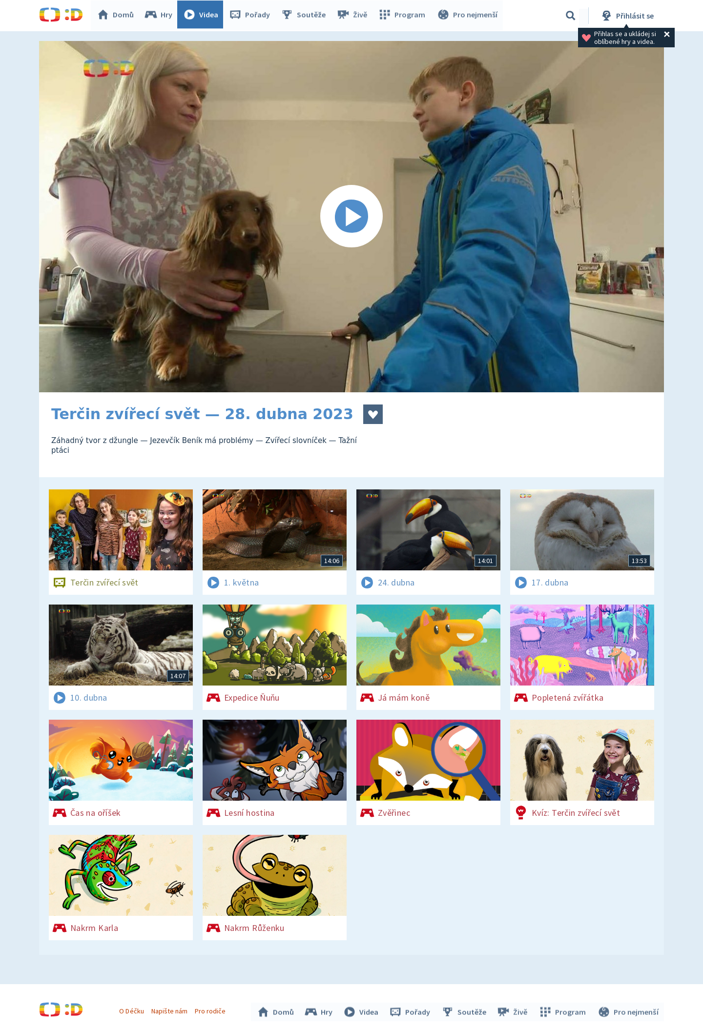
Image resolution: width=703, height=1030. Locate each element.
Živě (354, 15)
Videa (203, 15)
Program (403, 15)
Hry (160, 15)
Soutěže (306, 15)
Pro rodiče (211, 1009)
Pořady (252, 15)
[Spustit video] (351, 216)
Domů (118, 15)
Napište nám (170, 1009)
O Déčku (133, 1009)
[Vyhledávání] (570, 15)
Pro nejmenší (467, 15)
